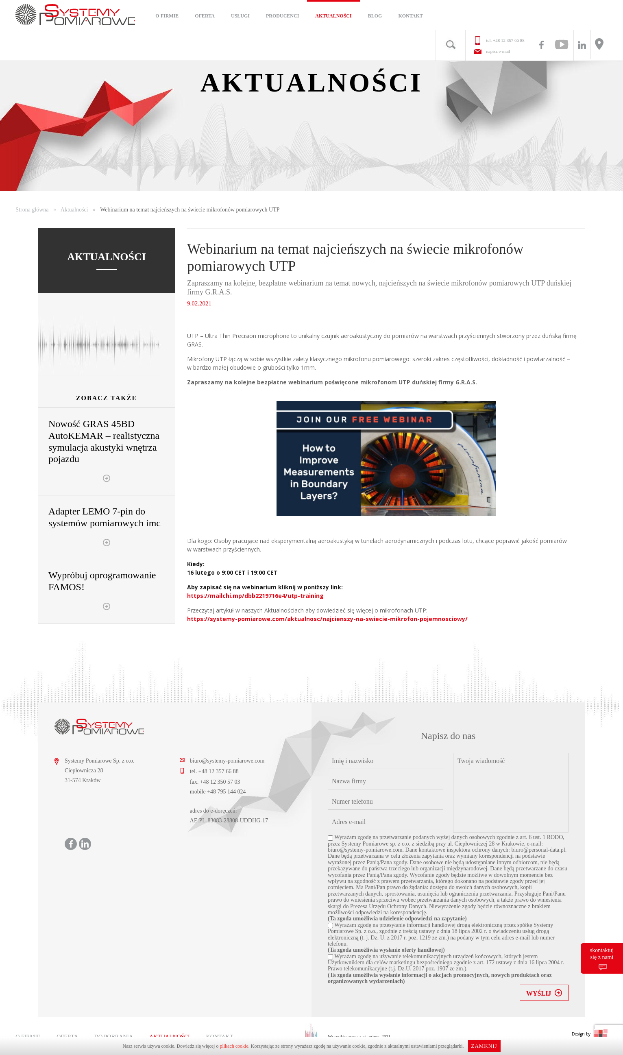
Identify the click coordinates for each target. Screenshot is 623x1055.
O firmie (167, 16)
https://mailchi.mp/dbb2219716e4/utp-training (255, 595)
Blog (375, 16)
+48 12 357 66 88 (509, 40)
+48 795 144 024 (226, 792)
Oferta (205, 16)
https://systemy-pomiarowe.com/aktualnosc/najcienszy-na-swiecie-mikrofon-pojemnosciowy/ (327, 619)
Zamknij (484, 1046)
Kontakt (410, 16)
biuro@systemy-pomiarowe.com (227, 761)
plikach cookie (234, 1046)
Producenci (282, 16)
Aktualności (333, 16)
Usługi (240, 16)
